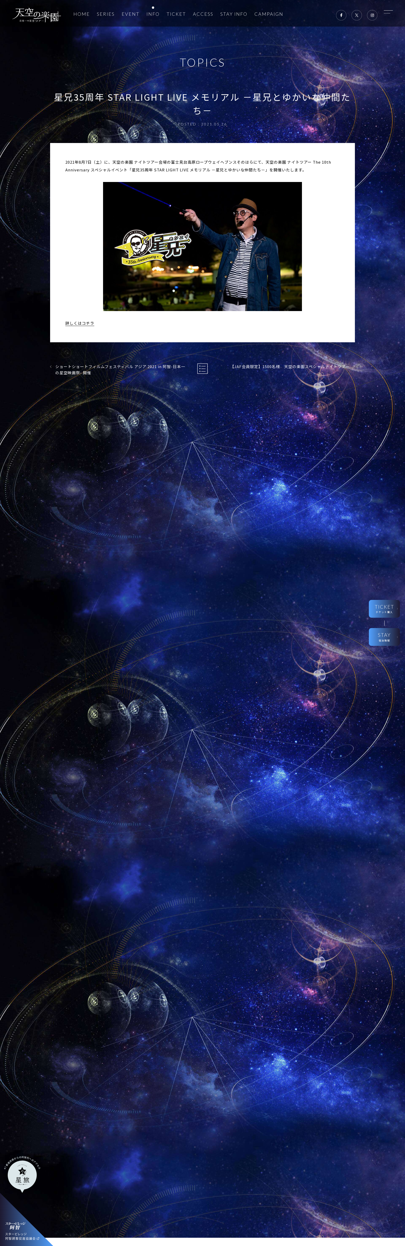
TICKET (176, 14)
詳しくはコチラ (79, 323)
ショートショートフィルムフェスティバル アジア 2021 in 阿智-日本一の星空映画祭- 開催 (120, 369)
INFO (153, 14)
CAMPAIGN (268, 14)
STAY (384, 637)
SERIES (106, 14)
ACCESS (203, 14)
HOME (81, 14)
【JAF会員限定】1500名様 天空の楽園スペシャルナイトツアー (290, 366)
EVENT (130, 14)
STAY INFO (233, 14)
